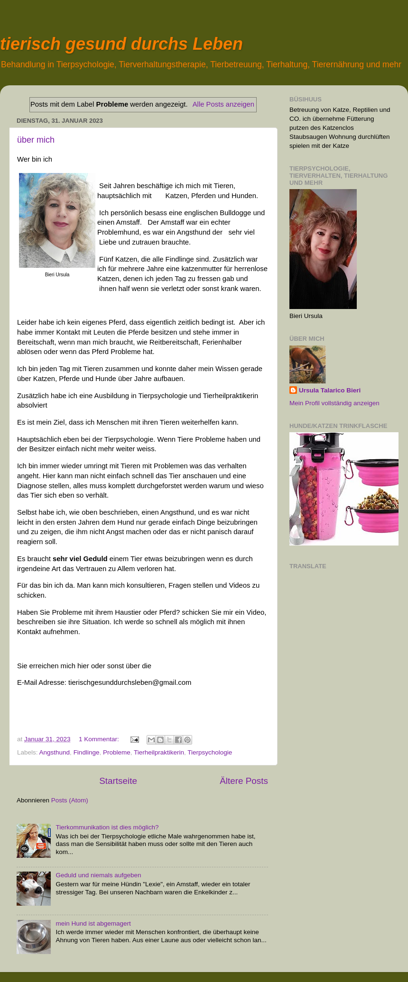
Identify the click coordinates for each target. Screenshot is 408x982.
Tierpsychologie (209, 752)
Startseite (118, 781)
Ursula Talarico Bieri (330, 390)
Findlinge (87, 752)
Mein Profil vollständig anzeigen (334, 403)
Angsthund (54, 752)
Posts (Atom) (69, 800)
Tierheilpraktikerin (159, 752)
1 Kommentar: (100, 739)
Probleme (116, 752)
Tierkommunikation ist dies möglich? (107, 827)
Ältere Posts (244, 781)
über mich (36, 140)
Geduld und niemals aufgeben (98, 875)
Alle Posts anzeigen (223, 104)
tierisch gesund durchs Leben (121, 44)
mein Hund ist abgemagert (93, 923)
